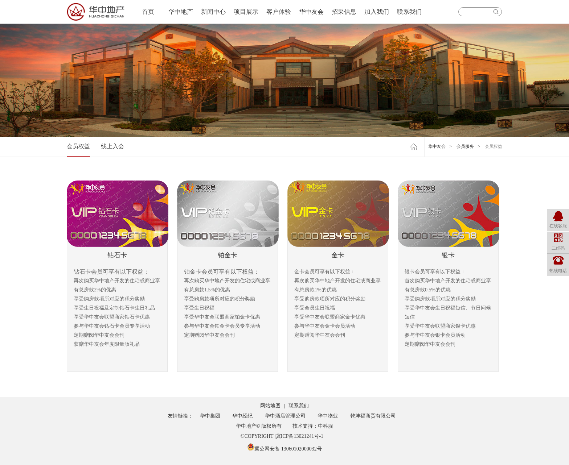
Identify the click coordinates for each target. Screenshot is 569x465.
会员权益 (78, 146)
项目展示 (246, 11)
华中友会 (311, 11)
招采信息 (344, 11)
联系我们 (409, 11)
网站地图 (270, 405)
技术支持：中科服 (312, 426)
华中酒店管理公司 (285, 416)
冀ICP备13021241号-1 (299, 436)
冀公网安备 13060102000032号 (284, 449)
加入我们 (376, 11)
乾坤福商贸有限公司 (373, 416)
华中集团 (210, 416)
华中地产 (180, 11)
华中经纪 (242, 416)
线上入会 (112, 146)
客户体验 (278, 11)
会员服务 (465, 146)
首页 (148, 11)
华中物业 (328, 416)
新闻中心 (213, 11)
